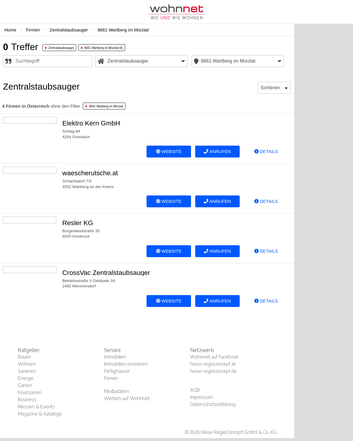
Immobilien (115, 357)
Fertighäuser (117, 371)
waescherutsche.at (90, 173)
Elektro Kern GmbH (91, 123)
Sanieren (27, 371)
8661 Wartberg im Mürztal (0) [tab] (102, 48)
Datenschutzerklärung (213, 404)
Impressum (201, 397)
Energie (26, 378)
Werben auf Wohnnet (127, 398)
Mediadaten (116, 391)
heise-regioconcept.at (213, 364)
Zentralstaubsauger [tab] (59, 48)
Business (27, 399)
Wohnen (27, 364)
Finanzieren (30, 392)
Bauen (24, 357)
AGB (195, 390)
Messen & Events (36, 407)
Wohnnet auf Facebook (214, 357)
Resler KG (77, 223)
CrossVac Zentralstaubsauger (106, 272)
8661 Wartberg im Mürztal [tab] (104, 106)
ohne (41, 106)
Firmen (111, 378)
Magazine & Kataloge (40, 414)
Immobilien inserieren (126, 364)
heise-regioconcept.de (213, 371)
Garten (25, 385)
